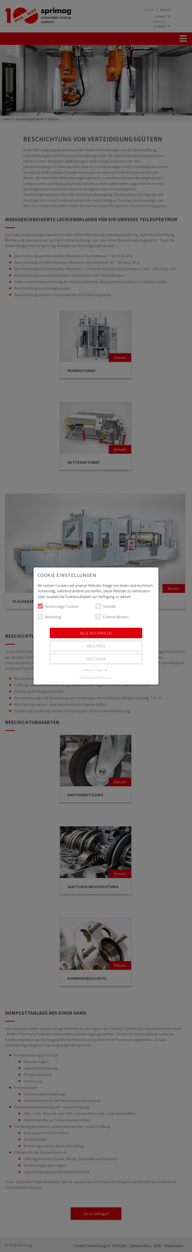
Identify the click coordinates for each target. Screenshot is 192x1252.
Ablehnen (96, 645)
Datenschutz (104, 677)
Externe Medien (112, 616)
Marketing (49, 616)
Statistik (106, 606)
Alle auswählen (96, 632)
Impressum (87, 677)
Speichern (96, 658)
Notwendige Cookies (58, 606)
